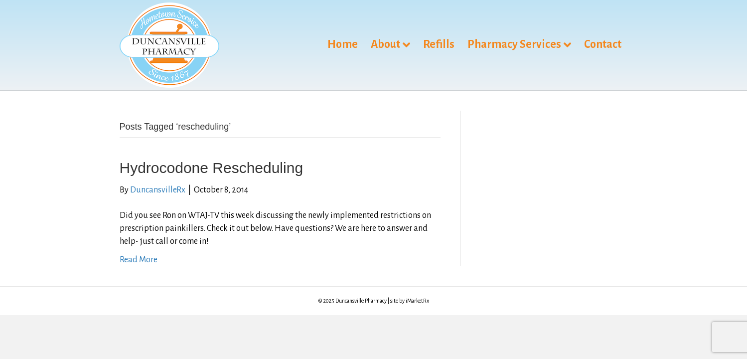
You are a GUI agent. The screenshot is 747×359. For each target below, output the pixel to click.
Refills (438, 44)
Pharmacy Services (514, 44)
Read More (138, 259)
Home (342, 44)
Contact (602, 44)
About (385, 44)
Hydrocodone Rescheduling (211, 168)
